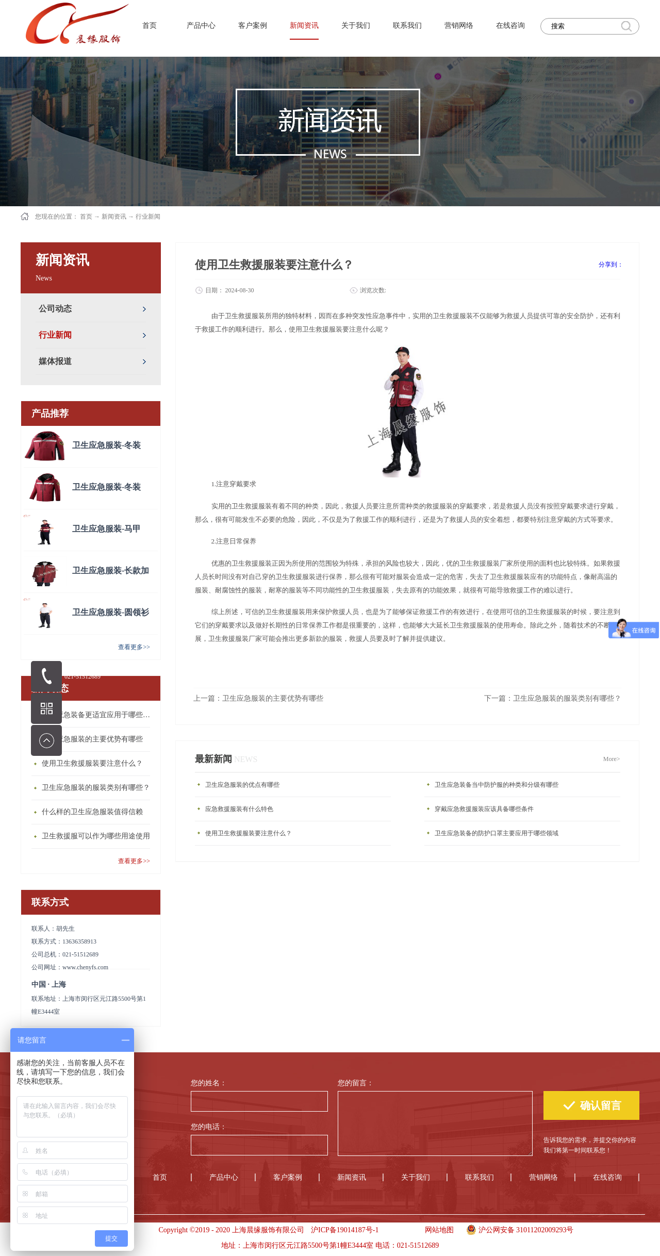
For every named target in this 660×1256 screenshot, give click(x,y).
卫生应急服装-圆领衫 (110, 612)
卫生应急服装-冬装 (106, 445)
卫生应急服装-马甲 (106, 528)
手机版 (398, 1230)
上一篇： (258, 698)
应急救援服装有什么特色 (239, 809)
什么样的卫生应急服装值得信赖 (92, 812)
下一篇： (552, 698)
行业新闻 (148, 216)
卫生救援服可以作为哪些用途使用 (96, 836)
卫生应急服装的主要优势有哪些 (92, 739)
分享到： (611, 264)
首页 (149, 25)
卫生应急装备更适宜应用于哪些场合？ (98, 715)
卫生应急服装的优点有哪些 (242, 784)
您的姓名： (209, 1083)
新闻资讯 (114, 216)
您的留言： (356, 1083)
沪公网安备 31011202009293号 (517, 1229)
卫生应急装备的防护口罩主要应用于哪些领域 (496, 833)
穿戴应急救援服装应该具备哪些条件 (484, 809)
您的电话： (209, 1127)
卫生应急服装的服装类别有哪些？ (96, 787)
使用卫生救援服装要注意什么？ (92, 763)
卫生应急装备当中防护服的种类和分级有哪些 (496, 784)
